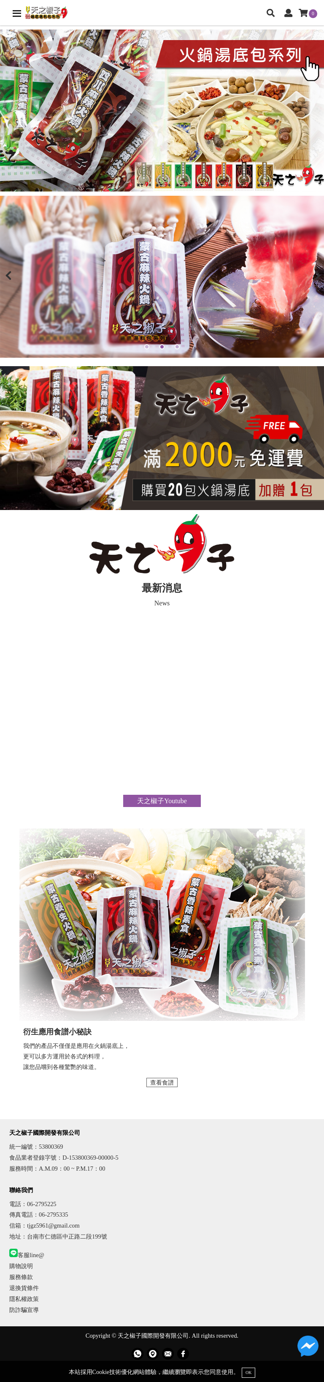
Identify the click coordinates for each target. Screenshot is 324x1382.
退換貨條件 (24, 1288)
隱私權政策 (24, 1299)
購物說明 (21, 1266)
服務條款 (21, 1277)
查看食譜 (162, 1082)
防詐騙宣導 (24, 1309)
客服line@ (26, 1255)
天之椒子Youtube (162, 800)
